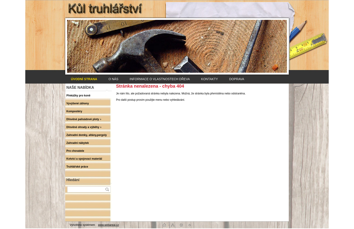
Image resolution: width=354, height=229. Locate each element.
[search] (107, 189)
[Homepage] (84, 79)
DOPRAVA (236, 79)
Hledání (72, 180)
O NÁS (114, 79)
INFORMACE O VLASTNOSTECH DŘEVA (160, 79)
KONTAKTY (209, 79)
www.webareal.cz (108, 225)
